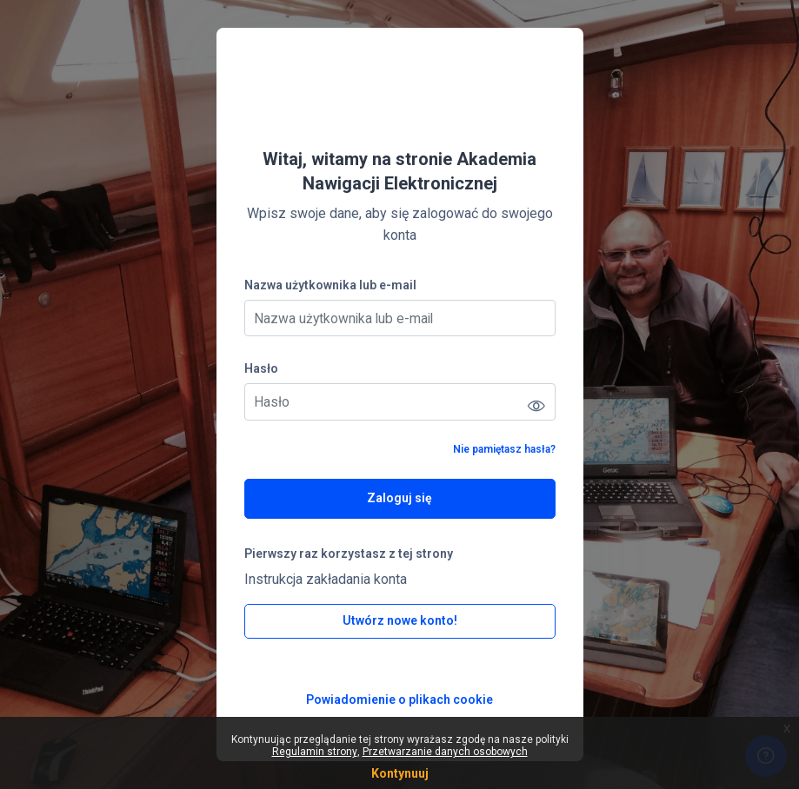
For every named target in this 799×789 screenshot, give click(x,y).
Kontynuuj (400, 773)
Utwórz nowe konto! (400, 620)
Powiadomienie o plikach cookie (399, 699)
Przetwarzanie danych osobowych (445, 752)
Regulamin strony (314, 752)
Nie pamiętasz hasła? (504, 449)
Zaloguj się (399, 498)
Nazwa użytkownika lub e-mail (330, 285)
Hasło (261, 368)
